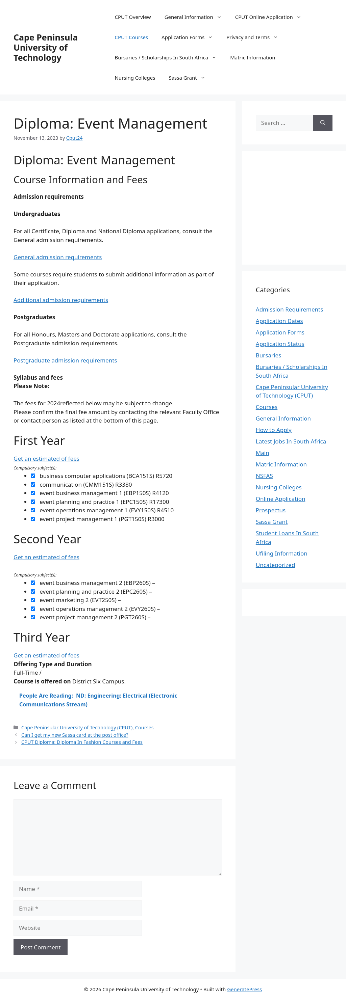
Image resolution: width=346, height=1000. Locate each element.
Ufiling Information (281, 553)
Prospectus (271, 510)
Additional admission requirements (61, 300)
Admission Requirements (289, 309)
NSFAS (264, 476)
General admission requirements (58, 257)
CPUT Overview (133, 16)
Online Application (280, 499)
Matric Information (252, 57)
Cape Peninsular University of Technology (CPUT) (76, 727)
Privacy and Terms (255, 37)
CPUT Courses (131, 37)
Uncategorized (275, 565)
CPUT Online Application (271, 17)
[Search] (322, 123)
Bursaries (268, 355)
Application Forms (191, 37)
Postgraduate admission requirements (65, 360)
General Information (196, 17)
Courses (144, 727)
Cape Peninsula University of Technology (46, 47)
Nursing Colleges (135, 77)
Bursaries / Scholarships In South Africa (169, 57)
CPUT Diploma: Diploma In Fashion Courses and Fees (82, 742)
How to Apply (274, 430)
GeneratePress (244, 989)
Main (262, 453)
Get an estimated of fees (46, 458)
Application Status (280, 344)
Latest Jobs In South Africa (291, 441)
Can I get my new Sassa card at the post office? (74, 735)
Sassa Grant (190, 77)
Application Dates (279, 321)
